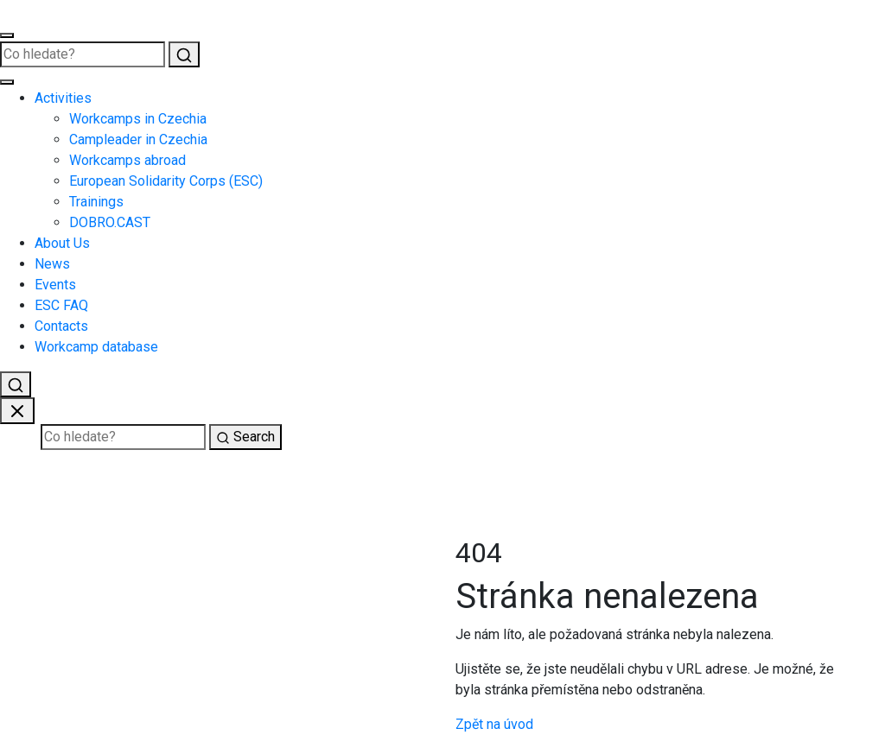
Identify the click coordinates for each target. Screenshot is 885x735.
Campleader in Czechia (138, 139)
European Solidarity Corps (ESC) (166, 181)
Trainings (96, 201)
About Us (62, 243)
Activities (63, 98)
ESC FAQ (61, 305)
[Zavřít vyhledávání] (17, 410)
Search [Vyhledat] (245, 436)
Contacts (61, 326)
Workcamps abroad (127, 160)
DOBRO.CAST (109, 222)
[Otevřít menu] (7, 35)
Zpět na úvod (494, 724)
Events (55, 284)
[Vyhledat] (184, 54)
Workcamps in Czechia (138, 119)
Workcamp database (96, 347)
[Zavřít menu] (7, 82)
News (52, 264)
